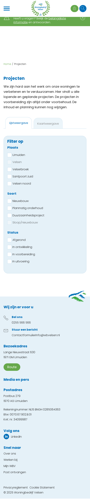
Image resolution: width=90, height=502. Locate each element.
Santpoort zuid (22, 176)
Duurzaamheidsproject (28, 215)
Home (7, 64)
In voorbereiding (23, 254)
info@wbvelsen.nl (48, 335)
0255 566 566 (21, 323)
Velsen (17, 162)
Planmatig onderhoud (27, 208)
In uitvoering (20, 261)
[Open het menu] (7, 8)
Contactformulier (24, 335)
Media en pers (16, 379)
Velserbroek (20, 169)
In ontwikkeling (22, 247)
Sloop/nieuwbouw (25, 222)
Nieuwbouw (20, 201)
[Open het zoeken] (82, 8)
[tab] (18, 123)
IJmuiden (18, 155)
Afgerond (19, 240)
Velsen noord (21, 183)
